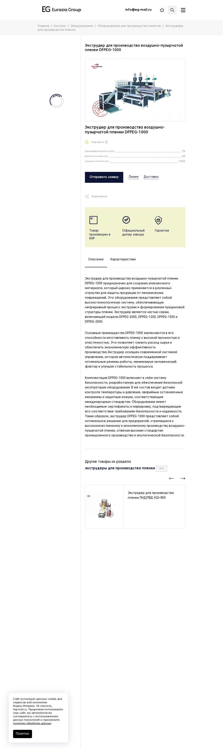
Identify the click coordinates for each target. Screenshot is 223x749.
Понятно (22, 733)
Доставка (151, 177)
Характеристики (123, 259)
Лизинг (134, 177)
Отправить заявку (104, 177)
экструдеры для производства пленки (120, 468)
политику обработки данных (32, 723)
